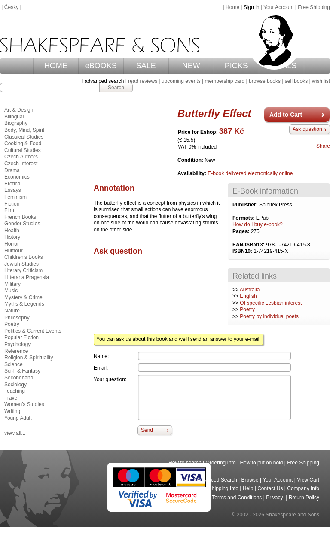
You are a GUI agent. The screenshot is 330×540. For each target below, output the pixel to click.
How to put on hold (261, 463)
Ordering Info (221, 463)
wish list (321, 81)
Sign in (252, 7)
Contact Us (270, 488)
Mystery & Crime (23, 297)
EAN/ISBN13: (249, 245)
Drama (12, 170)
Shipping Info (223, 488)
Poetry (247, 309)
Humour (13, 251)
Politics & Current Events (32, 331)
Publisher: (245, 205)
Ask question (307, 129)
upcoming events (181, 81)
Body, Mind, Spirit (24, 130)
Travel (11, 398)
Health (11, 231)
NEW (191, 65)
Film (9, 210)
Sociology (15, 385)
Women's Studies (24, 404)
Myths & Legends (24, 304)
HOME (55, 65)
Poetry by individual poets (269, 316)
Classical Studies (23, 137)
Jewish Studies (21, 264)
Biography (16, 123)
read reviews (142, 81)
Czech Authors (21, 157)
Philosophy (17, 318)
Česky (11, 7)
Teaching (14, 391)
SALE (146, 65)
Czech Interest (20, 164)
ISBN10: (243, 251)
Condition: (191, 160)
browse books (265, 81)
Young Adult (18, 418)
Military (12, 284)
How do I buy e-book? (257, 224)
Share (323, 146)
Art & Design (18, 110)
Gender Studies (22, 224)
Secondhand (18, 378)
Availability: (192, 173)
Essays (12, 190)
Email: (101, 368)
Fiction (11, 204)
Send (147, 430)
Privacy (275, 497)
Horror (11, 244)
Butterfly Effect (214, 113)
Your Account (278, 7)
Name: (101, 356)
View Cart (308, 480)
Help (248, 488)
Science (13, 364)
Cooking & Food (22, 143)
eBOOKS (101, 65)
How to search (185, 463)
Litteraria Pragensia (26, 277)
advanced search (104, 81)
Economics (17, 177)
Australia (250, 290)
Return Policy (304, 497)
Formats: (244, 218)
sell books (296, 81)
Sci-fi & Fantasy (22, 371)
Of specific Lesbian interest (271, 303)
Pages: (241, 231)
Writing (12, 411)
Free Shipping (314, 7)
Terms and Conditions (237, 497)
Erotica (12, 184)
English (248, 296)
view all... (14, 433)
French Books (20, 217)
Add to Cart (285, 114)
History (12, 237)
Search (116, 88)
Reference (16, 351)
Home (232, 7)
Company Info (303, 488)
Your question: (110, 379)
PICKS (236, 65)
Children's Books (23, 257)
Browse (250, 480)
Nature (12, 311)
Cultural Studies (22, 150)
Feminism (15, 197)
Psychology (17, 344)
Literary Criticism (23, 270)
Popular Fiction (21, 337)
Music (11, 291)
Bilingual (14, 117)
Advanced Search (216, 480)
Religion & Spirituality (28, 358)
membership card (224, 81)
